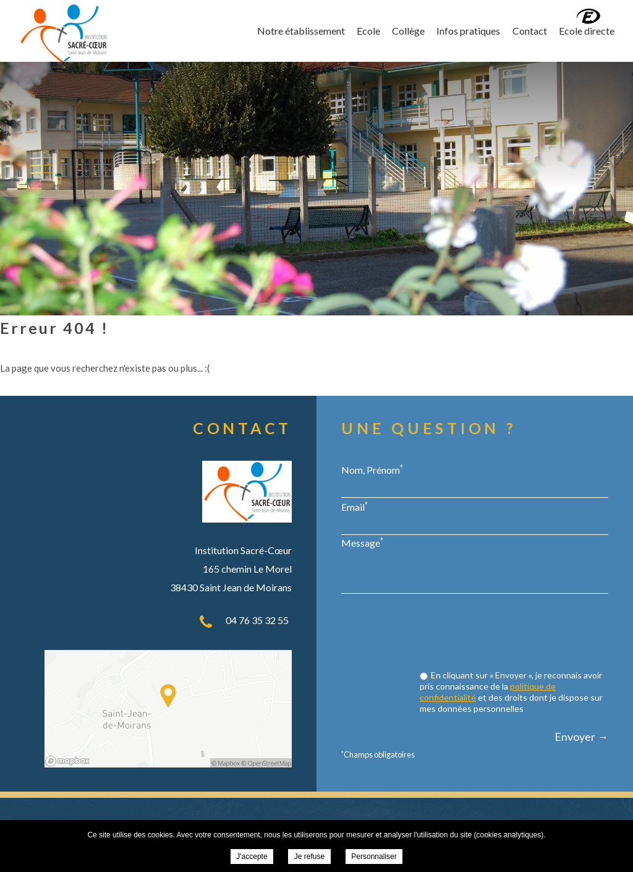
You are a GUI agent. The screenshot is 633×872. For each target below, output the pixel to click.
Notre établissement (301, 30)
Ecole (368, 30)
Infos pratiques (468, 30)
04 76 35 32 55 (257, 620)
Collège (408, 30)
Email (354, 506)
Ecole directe (586, 30)
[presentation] (514, 633)
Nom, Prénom (372, 469)
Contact (529, 30)
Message (362, 542)
